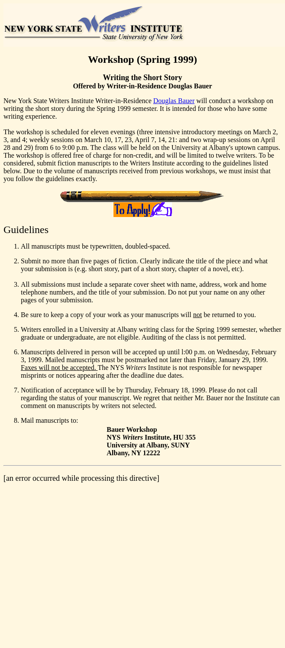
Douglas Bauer (174, 100)
